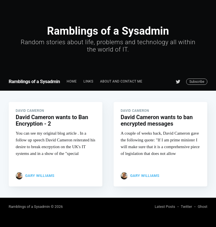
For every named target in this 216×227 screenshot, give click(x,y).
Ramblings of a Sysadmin (34, 81)
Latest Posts (165, 206)
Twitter (186, 206)
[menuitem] (71, 81)
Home (72, 81)
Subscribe (196, 82)
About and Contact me (121, 81)
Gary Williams (39, 175)
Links (88, 81)
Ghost (202, 206)
